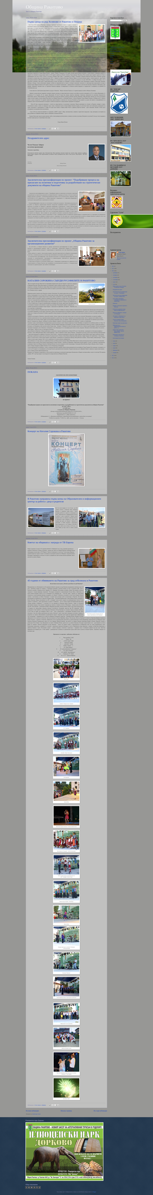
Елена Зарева (122, 252)
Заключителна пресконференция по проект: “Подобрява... (120, 292)
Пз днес (112, 59)
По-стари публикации (100, 1111)
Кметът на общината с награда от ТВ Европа (50, 542)
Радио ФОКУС (113, 49)
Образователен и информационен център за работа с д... (119, 326)
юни (114, 341)
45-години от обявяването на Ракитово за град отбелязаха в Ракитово (63, 580)
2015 (113, 268)
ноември (115, 275)
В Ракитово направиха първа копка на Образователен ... (119, 310)
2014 (113, 270)
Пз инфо (112, 53)
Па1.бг (111, 57)
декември (115, 272)
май (114, 343)
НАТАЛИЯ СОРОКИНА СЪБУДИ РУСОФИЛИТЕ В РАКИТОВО (61, 280)
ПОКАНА (33, 372)
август (114, 282)
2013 (113, 355)
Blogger (94, 1191)
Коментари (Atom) (36, 1114)
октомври (115, 277)
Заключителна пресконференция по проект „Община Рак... (120, 296)
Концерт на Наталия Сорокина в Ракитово (49, 431)
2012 (113, 357)
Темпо (111, 63)
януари (114, 352)
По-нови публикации (32, 1111)
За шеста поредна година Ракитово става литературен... (120, 320)
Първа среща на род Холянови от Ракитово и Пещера (55, 21)
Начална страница (66, 1111)
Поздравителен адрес (38, 138)
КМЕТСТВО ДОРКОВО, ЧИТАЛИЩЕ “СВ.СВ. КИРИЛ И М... (118, 331)
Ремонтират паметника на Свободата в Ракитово (118, 335)
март (114, 347)
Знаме (111, 61)
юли (114, 284)
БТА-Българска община (115, 51)
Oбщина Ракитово (44, 7)
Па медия (112, 55)
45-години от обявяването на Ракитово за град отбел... (119, 317)
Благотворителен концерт (118, 338)
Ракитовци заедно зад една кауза (120, 323)
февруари (115, 350)
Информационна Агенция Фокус (117, 47)
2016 (113, 266)
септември (115, 279)
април (114, 345)
